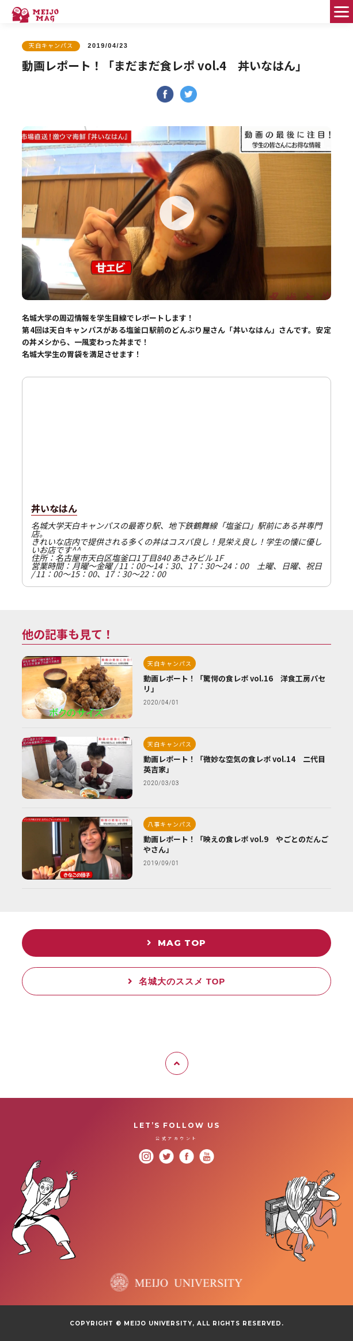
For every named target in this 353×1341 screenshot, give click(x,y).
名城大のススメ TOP (177, 981)
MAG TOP (176, 942)
